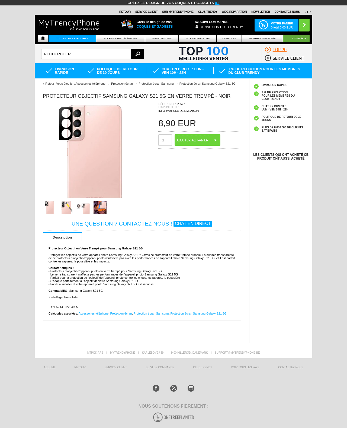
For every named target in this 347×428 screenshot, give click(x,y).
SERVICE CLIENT (146, 11)
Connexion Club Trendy (221, 27)
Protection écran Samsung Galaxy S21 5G (198, 313)
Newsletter (260, 11)
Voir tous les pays (245, 367)
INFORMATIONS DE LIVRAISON (178, 110)
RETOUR (125, 11)
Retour (49, 83)
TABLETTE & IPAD (162, 38)
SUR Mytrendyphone (178, 11)
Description (62, 237)
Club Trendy (208, 11)
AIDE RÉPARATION (234, 11)
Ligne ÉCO (299, 38)
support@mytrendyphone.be (237, 352)
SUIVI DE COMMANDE (160, 367)
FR (309, 12)
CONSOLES (229, 38)
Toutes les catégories (72, 38)
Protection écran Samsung (151, 313)
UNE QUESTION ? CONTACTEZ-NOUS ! (142, 224)
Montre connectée (262, 38)
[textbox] (92, 54)
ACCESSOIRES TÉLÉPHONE (120, 38)
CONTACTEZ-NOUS (287, 11)
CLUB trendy (202, 367)
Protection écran (121, 313)
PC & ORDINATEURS (198, 38)
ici (217, 3)
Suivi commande (214, 22)
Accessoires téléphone (94, 313)
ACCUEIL (49, 367)
